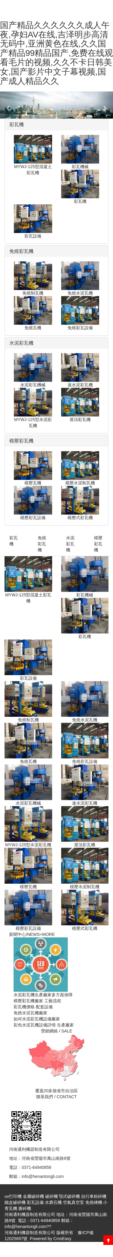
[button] (8, 105)
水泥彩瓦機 (70, 543)
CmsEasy (62, 1238)
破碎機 (51, 1196)
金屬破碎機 (33, 1196)
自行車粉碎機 (93, 1196)
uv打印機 (13, 1196)
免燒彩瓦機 (42, 543)
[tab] (56, 124)
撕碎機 (24, 1208)
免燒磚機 (93, 1202)
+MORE (47, 934)
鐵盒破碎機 (15, 1202)
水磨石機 (53, 1202)
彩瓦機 (13, 540)
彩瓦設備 (35, 1202)
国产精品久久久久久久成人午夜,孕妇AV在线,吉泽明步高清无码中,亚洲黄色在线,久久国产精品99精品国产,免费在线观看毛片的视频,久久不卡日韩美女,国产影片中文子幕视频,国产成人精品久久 (56, 53)
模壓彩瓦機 (98, 543)
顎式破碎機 (69, 1196)
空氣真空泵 (73, 1202)
